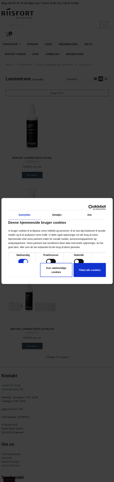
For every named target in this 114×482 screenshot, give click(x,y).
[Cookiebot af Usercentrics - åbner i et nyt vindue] (91, 207)
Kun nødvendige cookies (56, 269)
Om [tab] (89, 214)
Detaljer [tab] (57, 214)
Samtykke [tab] (24, 214)
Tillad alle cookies (90, 270)
